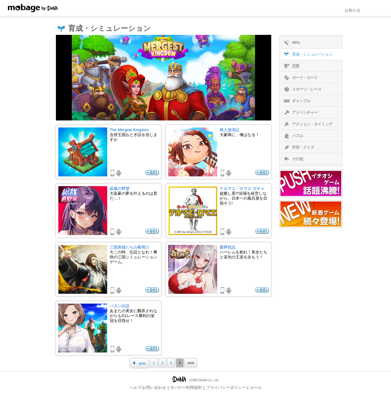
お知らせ (352, 10)
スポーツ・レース (302, 89)
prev (139, 363)
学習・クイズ (298, 147)
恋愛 (291, 66)
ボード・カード (300, 78)
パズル (293, 136)
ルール (256, 387)
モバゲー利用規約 (186, 387)
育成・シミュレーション (307, 54)
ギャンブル (296, 101)
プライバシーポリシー (226, 387)
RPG (291, 43)
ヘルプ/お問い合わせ (147, 387)
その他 (293, 159)
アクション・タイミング (307, 124)
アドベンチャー (300, 112)
